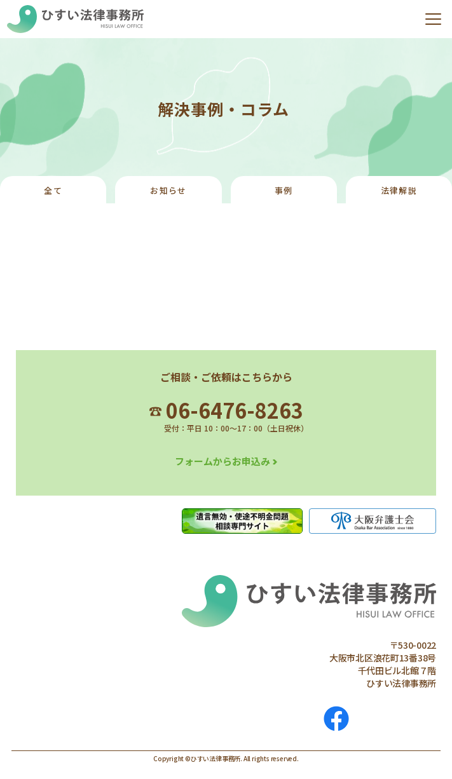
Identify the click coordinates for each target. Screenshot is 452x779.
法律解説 (399, 190)
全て (53, 190)
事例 (284, 190)
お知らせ (168, 190)
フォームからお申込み (222, 461)
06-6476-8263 (226, 409)
